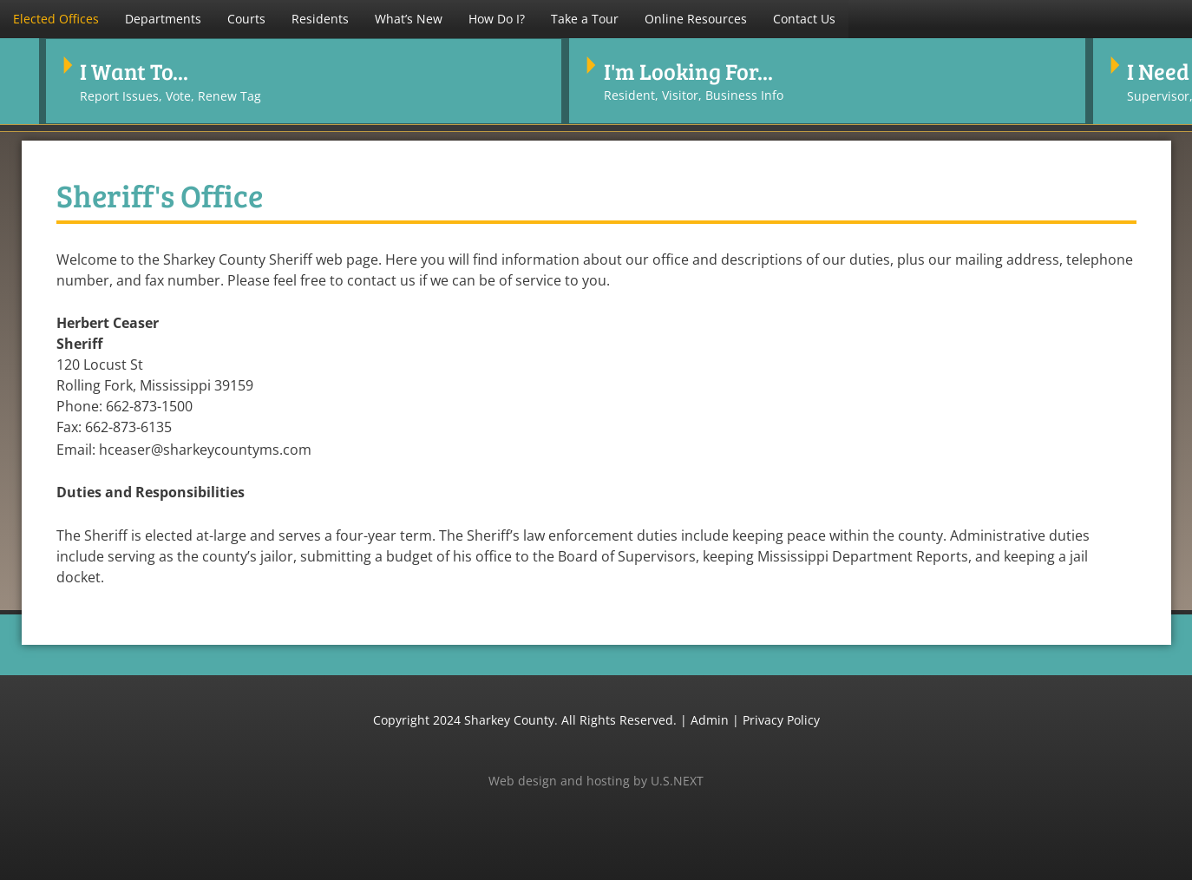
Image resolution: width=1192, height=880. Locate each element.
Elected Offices (56, 18)
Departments (163, 18)
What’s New (408, 18)
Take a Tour (585, 18)
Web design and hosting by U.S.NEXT (596, 779)
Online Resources (696, 18)
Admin (710, 718)
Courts (246, 18)
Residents (320, 18)
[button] (56, 19)
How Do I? (496, 18)
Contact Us (804, 18)
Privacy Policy (781, 718)
